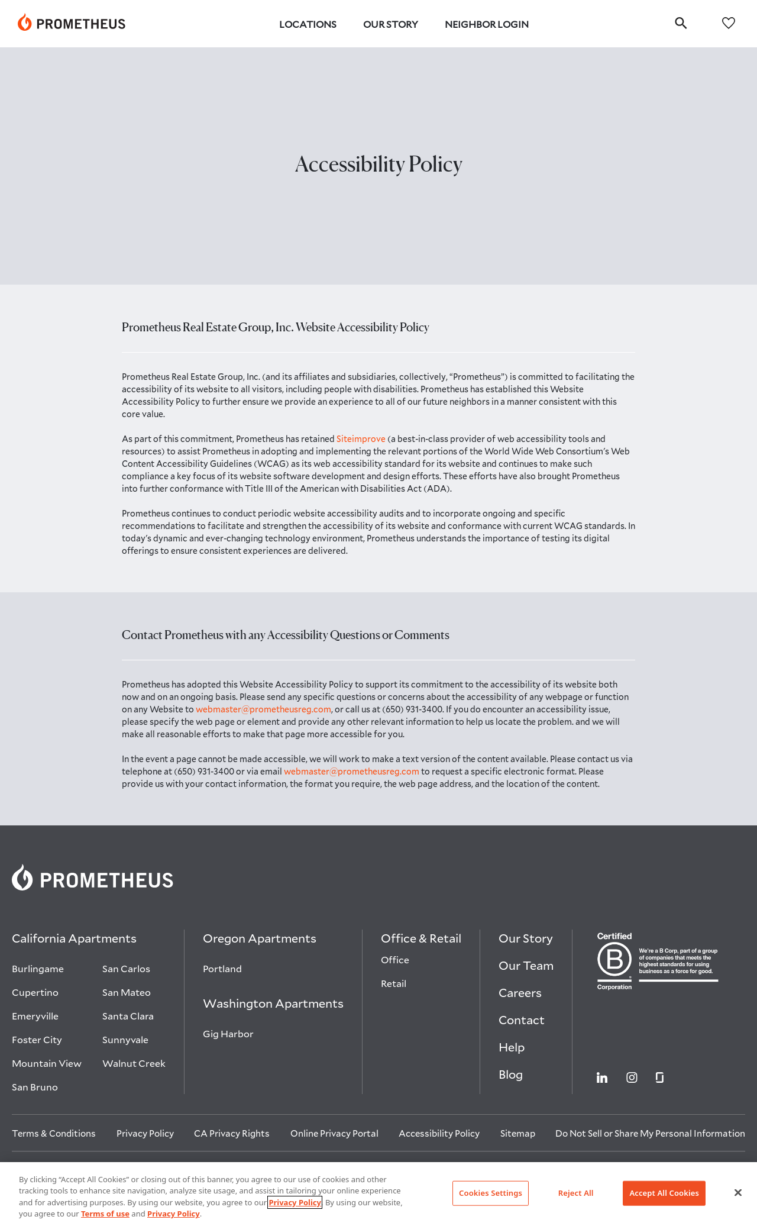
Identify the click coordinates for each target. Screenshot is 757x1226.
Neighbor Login (487, 24)
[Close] (738, 1192)
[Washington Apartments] (273, 1006)
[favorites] (729, 22)
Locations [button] (308, 24)
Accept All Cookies (664, 1193)
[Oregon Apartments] (259, 941)
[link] (71, 23)
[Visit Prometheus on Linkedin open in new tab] (602, 1076)
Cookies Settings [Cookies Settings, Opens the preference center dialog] (490, 1193)
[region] (378, 1194)
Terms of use (105, 1213)
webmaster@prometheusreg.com (263, 709)
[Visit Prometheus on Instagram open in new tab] (632, 1076)
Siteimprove (362, 438)
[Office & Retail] (421, 941)
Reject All (576, 1193)
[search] (681, 22)
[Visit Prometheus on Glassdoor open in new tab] (660, 1076)
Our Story (390, 24)
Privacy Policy (294, 1202)
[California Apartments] (74, 941)
